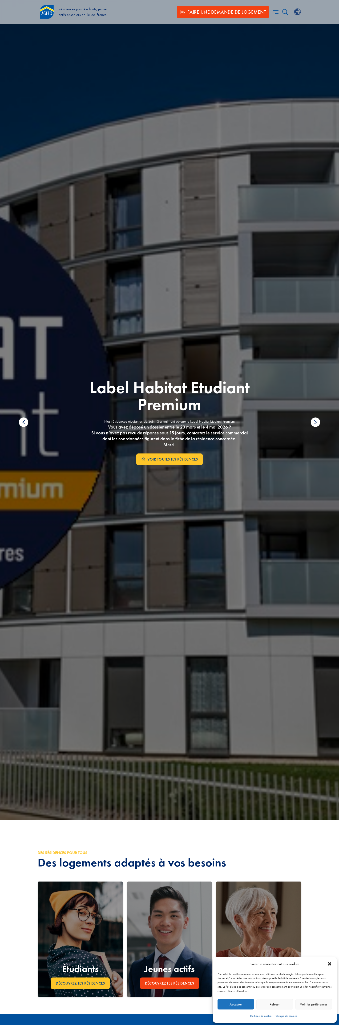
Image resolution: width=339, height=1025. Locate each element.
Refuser (275, 1004)
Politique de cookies (261, 1016)
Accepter (236, 1004)
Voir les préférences (313, 1004)
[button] (329, 963)
